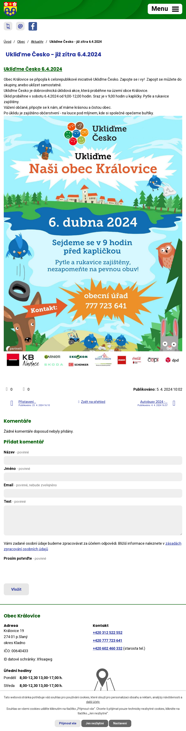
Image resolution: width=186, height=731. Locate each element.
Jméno (17, 468)
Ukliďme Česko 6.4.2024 (33, 69)
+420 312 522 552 (107, 632)
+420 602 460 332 (107, 648)
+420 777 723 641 (107, 640)
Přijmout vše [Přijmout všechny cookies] (67, 723)
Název (16, 452)
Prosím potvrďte (25, 558)
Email (30, 485)
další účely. (93, 702)
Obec (21, 42)
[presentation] (34, 572)
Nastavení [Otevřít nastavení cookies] (120, 723)
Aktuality (37, 42)
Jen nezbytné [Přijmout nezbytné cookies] (95, 723)
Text (15, 501)
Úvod (7, 42)
